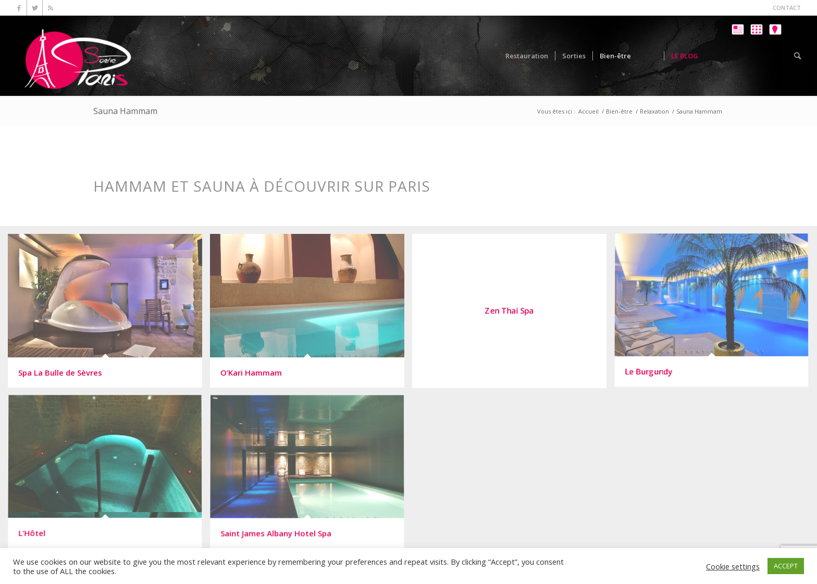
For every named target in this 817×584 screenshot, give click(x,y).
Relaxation (654, 111)
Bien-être (619, 111)
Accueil (588, 111)
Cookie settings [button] (733, 566)
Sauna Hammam (125, 111)
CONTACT (787, 7)
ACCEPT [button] (786, 565)
